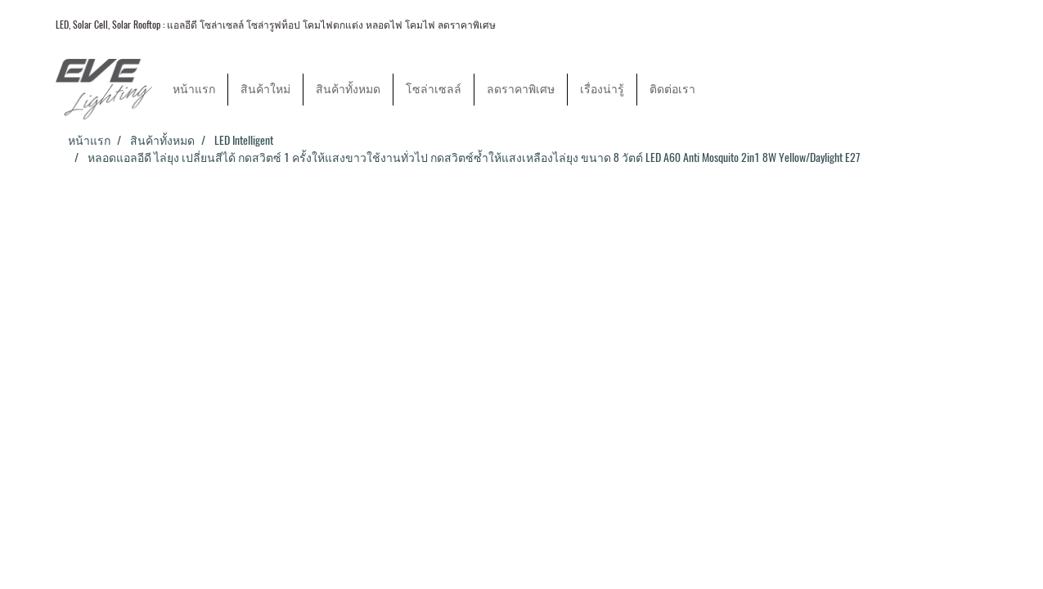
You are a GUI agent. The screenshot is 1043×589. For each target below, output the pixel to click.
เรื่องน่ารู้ (602, 89)
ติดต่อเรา (672, 89)
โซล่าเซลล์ (433, 89)
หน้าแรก (194, 89)
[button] (722, 89)
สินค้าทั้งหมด (348, 89)
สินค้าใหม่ (265, 89)
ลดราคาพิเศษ (521, 89)
